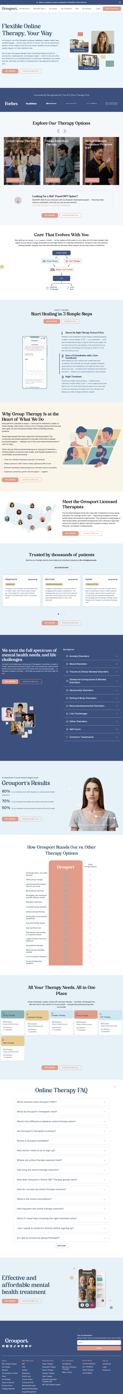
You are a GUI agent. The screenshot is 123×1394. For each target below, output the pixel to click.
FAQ (77, 9)
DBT (23, 1364)
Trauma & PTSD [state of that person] (92, 584)
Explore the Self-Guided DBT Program (51, 205)
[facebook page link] (3, 1346)
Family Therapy (47, 1370)
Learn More (13, 180)
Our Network (66, 1364)
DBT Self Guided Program (51, 1385)
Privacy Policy (7, 1386)
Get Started (112, 9)
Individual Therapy (49, 1367)
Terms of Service (8, 1383)
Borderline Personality (30, 1389)
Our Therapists (66, 9)
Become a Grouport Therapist (69, 1368)
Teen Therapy (47, 1376)
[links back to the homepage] (16, 1341)
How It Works (87, 1361)
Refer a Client (67, 1372)
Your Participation (88, 1364)
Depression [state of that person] (10, 584)
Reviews (5, 1370)
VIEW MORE (61, 1246)
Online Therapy (87, 1370)
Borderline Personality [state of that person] (54, 584)
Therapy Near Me (8, 1389)
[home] (9, 9)
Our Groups (53, 9)
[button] (24, 9)
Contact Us (107, 1370)
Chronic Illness (27, 1379)
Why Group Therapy (9, 1364)
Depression (26, 1373)
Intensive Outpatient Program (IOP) (49, 1380)
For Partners (86, 9)
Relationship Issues (29, 1386)
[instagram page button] (7, 1346)
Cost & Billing (87, 1373)
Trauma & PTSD (27, 1383)
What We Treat (38, 9)
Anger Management (29, 1392)
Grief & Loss (26, 1376)
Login (98, 9)
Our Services (23, 9)
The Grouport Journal (10, 1373)
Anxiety (24, 1370)
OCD (23, 1367)
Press (4, 1376)
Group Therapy (47, 1364)
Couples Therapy (48, 1373)
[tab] (84, 341)
